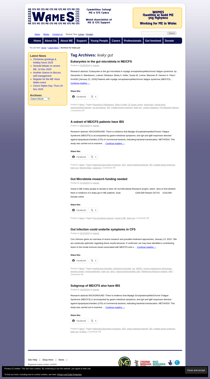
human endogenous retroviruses (158, 268)
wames (96, 65)
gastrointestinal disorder (81, 107)
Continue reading (80, 83)
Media (46, 34)
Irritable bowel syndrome (122, 107)
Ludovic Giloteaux (150, 107)
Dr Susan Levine (135, 105)
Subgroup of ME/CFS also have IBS (95, 285)
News (37, 34)
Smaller (89, 34)
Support (81, 40)
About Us (51, 40)
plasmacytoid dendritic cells (128, 271)
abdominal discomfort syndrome (107, 165)
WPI (170, 271)
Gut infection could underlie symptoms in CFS (103, 229)
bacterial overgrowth (122, 268)
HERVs (139, 268)
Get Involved (153, 40)
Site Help (32, 359)
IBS (108, 107)
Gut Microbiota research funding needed (99, 179)
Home (37, 40)
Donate (169, 40)
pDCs (112, 271)
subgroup (97, 168)
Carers (116, 40)
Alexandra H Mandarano (103, 105)
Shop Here (47, 359)
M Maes (83, 332)
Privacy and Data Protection (69, 374)
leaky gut (138, 107)
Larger (81, 34)
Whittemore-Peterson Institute (154, 271)
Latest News (53, 48)
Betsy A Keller (121, 105)
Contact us (57, 34)
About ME (66, 40)
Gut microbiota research (103, 218)
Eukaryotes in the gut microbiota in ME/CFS (101, 61)
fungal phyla (160, 105)
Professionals (132, 40)
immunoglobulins (92, 271)
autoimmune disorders (102, 268)
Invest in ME (120, 218)
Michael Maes (86, 168)
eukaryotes (149, 105)
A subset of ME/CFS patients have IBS (97, 121)
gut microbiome (99, 107)
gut (133, 268)
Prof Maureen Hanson (169, 107)
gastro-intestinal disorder (137, 165)
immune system (77, 271)
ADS (124, 165)
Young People (99, 40)
